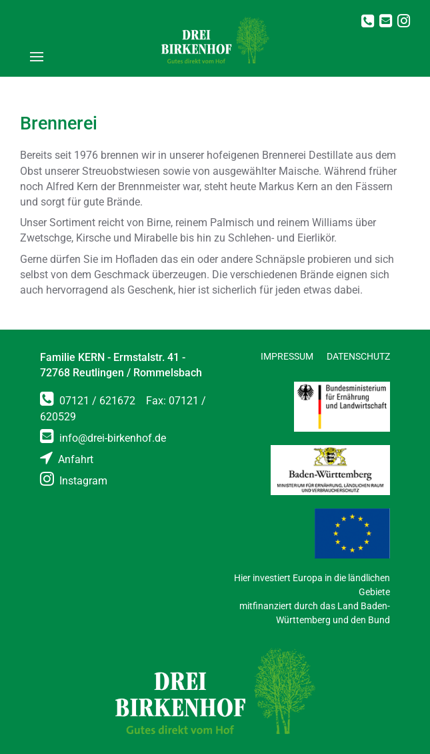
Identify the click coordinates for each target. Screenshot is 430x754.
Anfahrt (66, 459)
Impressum (287, 356)
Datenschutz (358, 356)
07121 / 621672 (87, 400)
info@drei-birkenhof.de (103, 438)
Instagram (73, 480)
